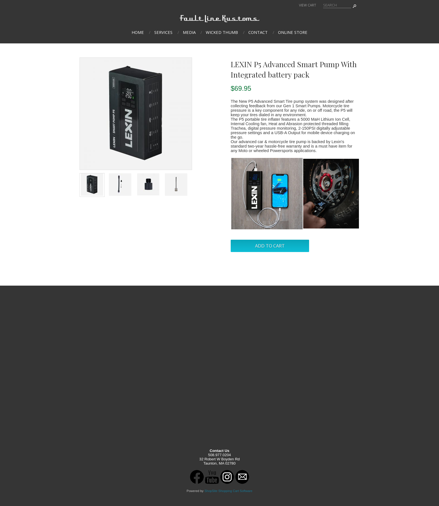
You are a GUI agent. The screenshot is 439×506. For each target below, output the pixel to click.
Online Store (292, 32)
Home (138, 32)
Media (189, 32)
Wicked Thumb (222, 32)
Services (163, 32)
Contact (258, 32)
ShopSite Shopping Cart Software (228, 491)
